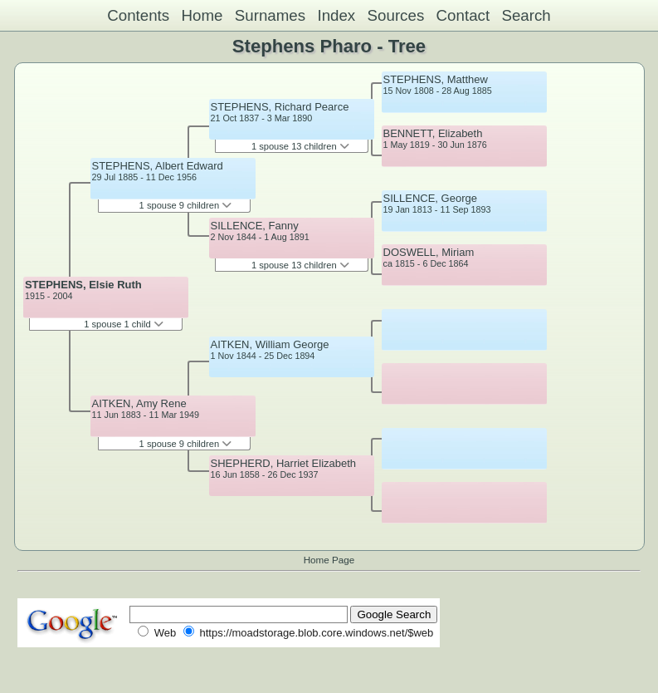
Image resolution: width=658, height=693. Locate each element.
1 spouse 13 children (300, 146)
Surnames (270, 15)
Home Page (329, 559)
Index (336, 15)
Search (525, 15)
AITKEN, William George (270, 344)
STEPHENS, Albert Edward (157, 166)
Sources (396, 15)
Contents (138, 15)
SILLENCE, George (430, 198)
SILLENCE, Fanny (255, 225)
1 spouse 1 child (123, 324)
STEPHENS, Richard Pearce (280, 107)
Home (201, 15)
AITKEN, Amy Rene (139, 403)
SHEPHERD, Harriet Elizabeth (284, 463)
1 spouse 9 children (185, 205)
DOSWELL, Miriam (429, 252)
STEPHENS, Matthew (435, 79)
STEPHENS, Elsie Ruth (83, 284)
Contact (463, 15)
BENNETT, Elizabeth (433, 133)
